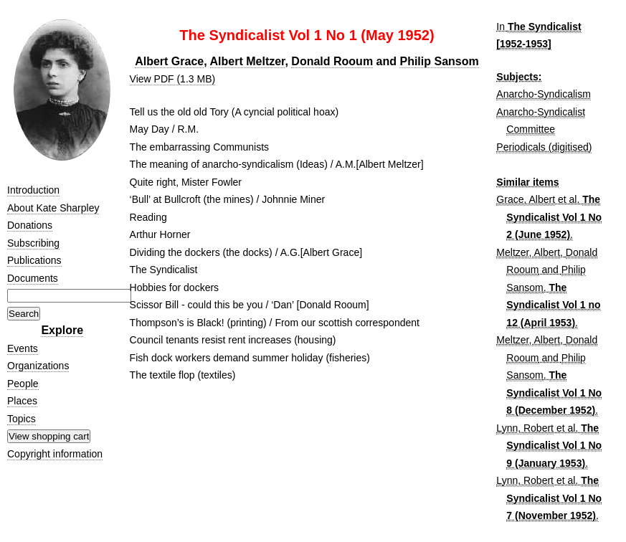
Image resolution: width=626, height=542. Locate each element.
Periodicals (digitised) (544, 147)
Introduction (33, 190)
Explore (62, 330)
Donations (29, 225)
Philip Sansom (438, 61)
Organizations (38, 365)
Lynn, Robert (525, 428)
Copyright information (55, 454)
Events (22, 348)
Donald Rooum (332, 61)
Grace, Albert (525, 199)
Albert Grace (169, 61)
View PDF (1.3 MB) (173, 79)
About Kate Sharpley (53, 208)
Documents (32, 278)
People (23, 383)
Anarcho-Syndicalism (543, 94)
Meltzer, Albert (528, 252)
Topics (21, 418)
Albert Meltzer (247, 61)
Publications (34, 260)
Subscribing (33, 243)
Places (22, 400)
